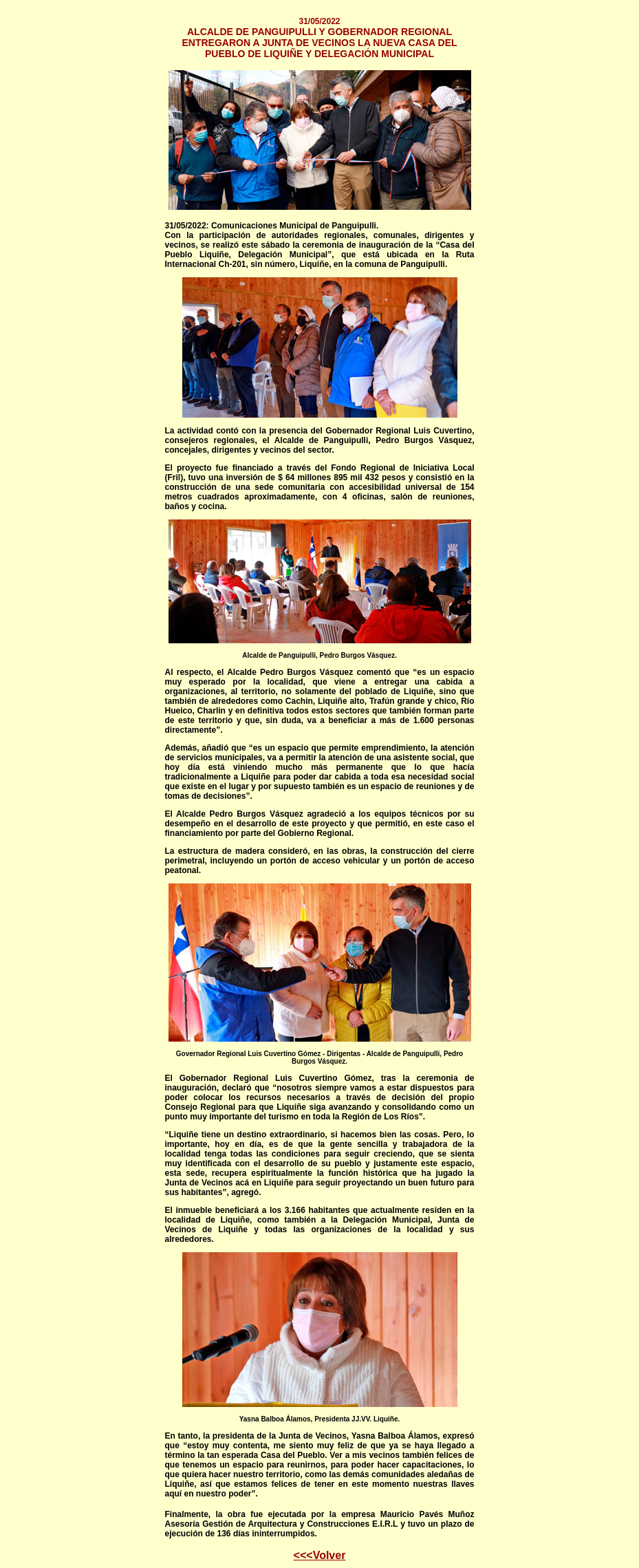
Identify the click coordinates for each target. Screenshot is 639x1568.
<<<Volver (320, 1555)
